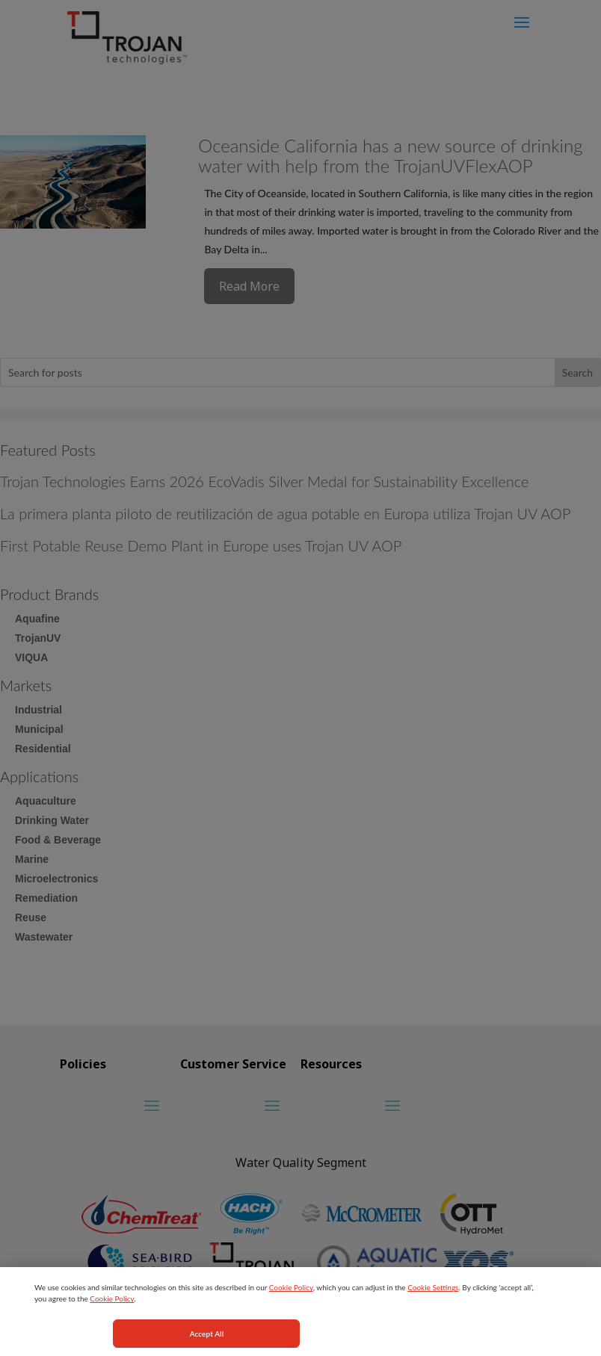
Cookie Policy (291, 1292)
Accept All (207, 1338)
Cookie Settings (432, 1292)
